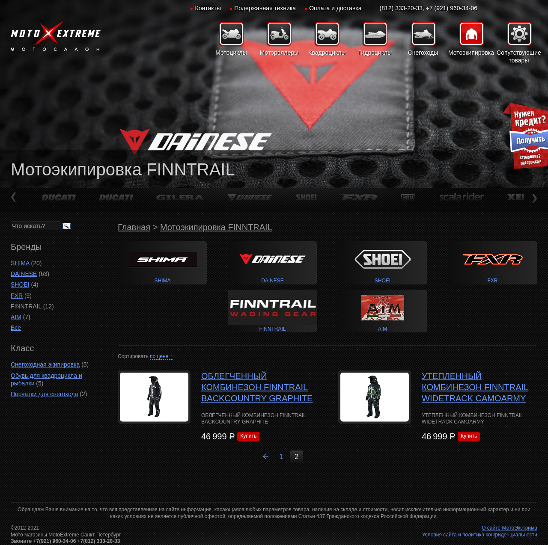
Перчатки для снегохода (44, 394)
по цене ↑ (161, 356)
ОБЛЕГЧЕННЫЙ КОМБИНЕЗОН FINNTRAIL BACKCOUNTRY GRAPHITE (257, 387)
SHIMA (20, 263)
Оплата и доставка (335, 8)
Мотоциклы (231, 52)
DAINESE (24, 273)
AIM (16, 317)
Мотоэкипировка (471, 52)
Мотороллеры (279, 52)
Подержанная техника (265, 8)
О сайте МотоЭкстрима (509, 528)
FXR (17, 295)
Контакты (208, 8)
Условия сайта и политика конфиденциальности (479, 535)
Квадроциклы (326, 52)
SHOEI (20, 284)
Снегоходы (423, 52)
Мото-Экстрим (56, 36)
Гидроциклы (375, 52)
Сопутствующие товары (519, 56)
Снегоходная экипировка (45, 364)
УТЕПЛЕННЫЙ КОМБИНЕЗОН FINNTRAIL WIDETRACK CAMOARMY (475, 387)
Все (16, 327)
